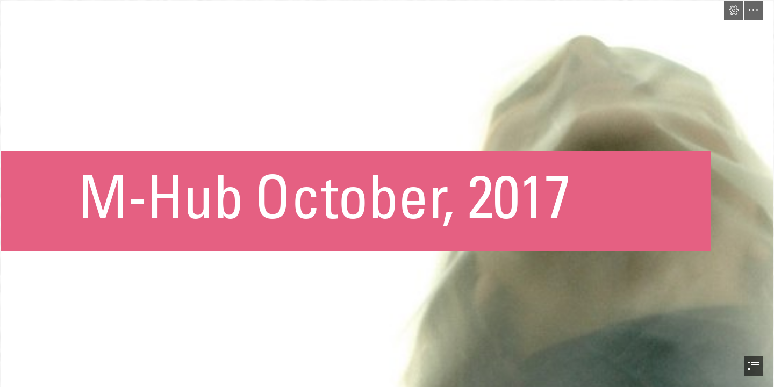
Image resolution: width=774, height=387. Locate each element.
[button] (733, 10)
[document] (387, 193)
